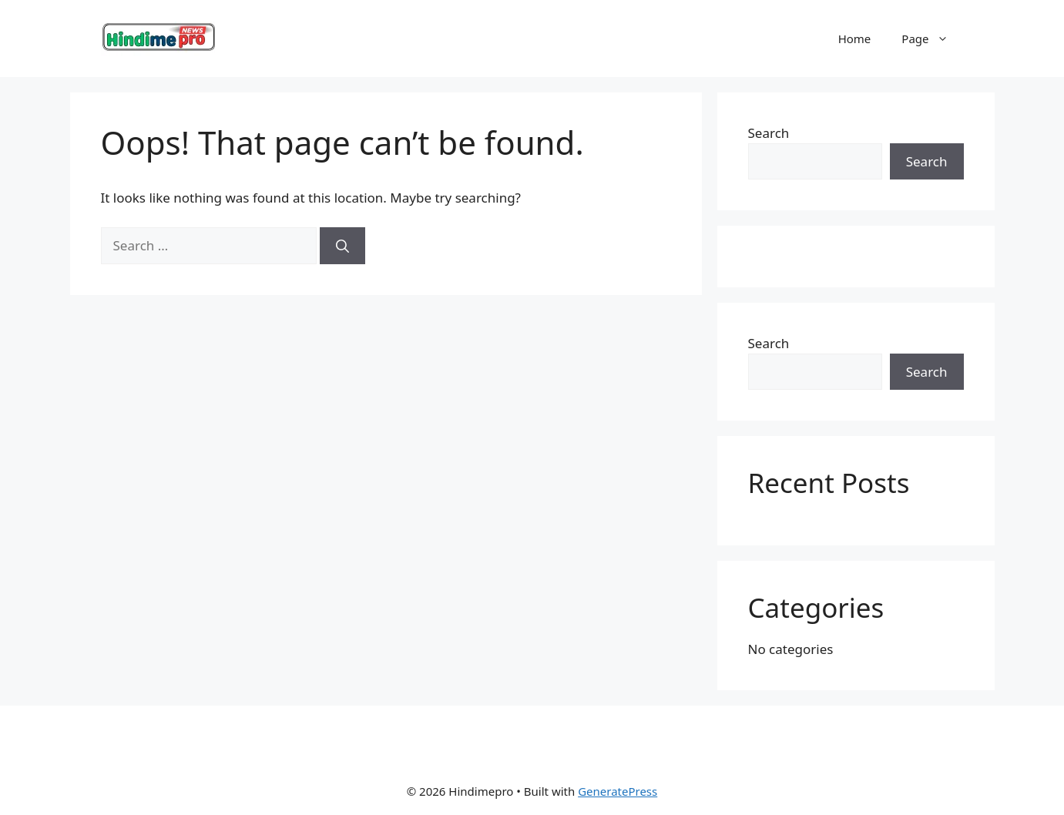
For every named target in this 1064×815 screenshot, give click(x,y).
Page (932, 38)
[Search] (342, 245)
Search (769, 133)
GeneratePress (617, 791)
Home (854, 38)
